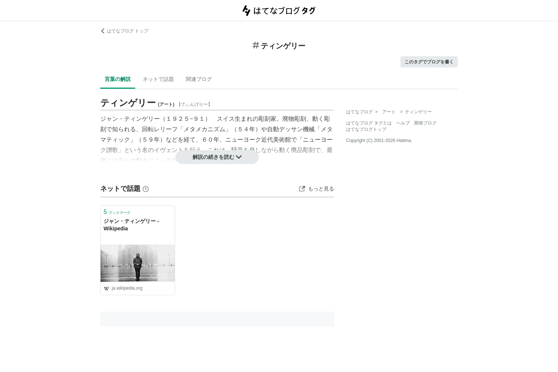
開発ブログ (425, 123)
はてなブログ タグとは (369, 123)
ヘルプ (403, 123)
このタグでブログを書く (429, 61)
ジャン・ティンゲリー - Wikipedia (131, 224)
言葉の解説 (118, 79)
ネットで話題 (158, 79)
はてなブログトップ (366, 129)
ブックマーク (117, 212)
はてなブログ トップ (124, 31)
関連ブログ (199, 79)
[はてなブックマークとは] (146, 188)
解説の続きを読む (217, 157)
